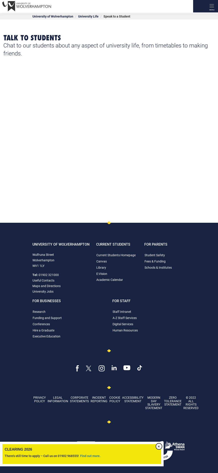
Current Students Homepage (116, 255)
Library (101, 267)
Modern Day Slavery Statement (153, 402)
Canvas (101, 261)
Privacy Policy (39, 399)
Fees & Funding (155, 261)
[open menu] (212, 6)
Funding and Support (47, 318)
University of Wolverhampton (52, 16)
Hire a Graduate (43, 330)
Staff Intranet (122, 311)
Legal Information (58, 399)
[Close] (159, 446)
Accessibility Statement (132, 399)
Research (39, 311)
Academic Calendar (109, 280)
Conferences (41, 324)
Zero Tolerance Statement (173, 400)
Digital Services (123, 324)
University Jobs (43, 291)
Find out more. (90, 456)
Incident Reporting (99, 399)
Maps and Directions (46, 286)
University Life (88, 16)
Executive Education (46, 336)
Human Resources (125, 330)
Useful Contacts (43, 280)
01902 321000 (49, 275)
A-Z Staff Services (125, 318)
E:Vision (101, 274)
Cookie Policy (114, 399)
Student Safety (155, 255)
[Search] (199, 6)
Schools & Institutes (158, 267)
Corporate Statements (79, 399)
